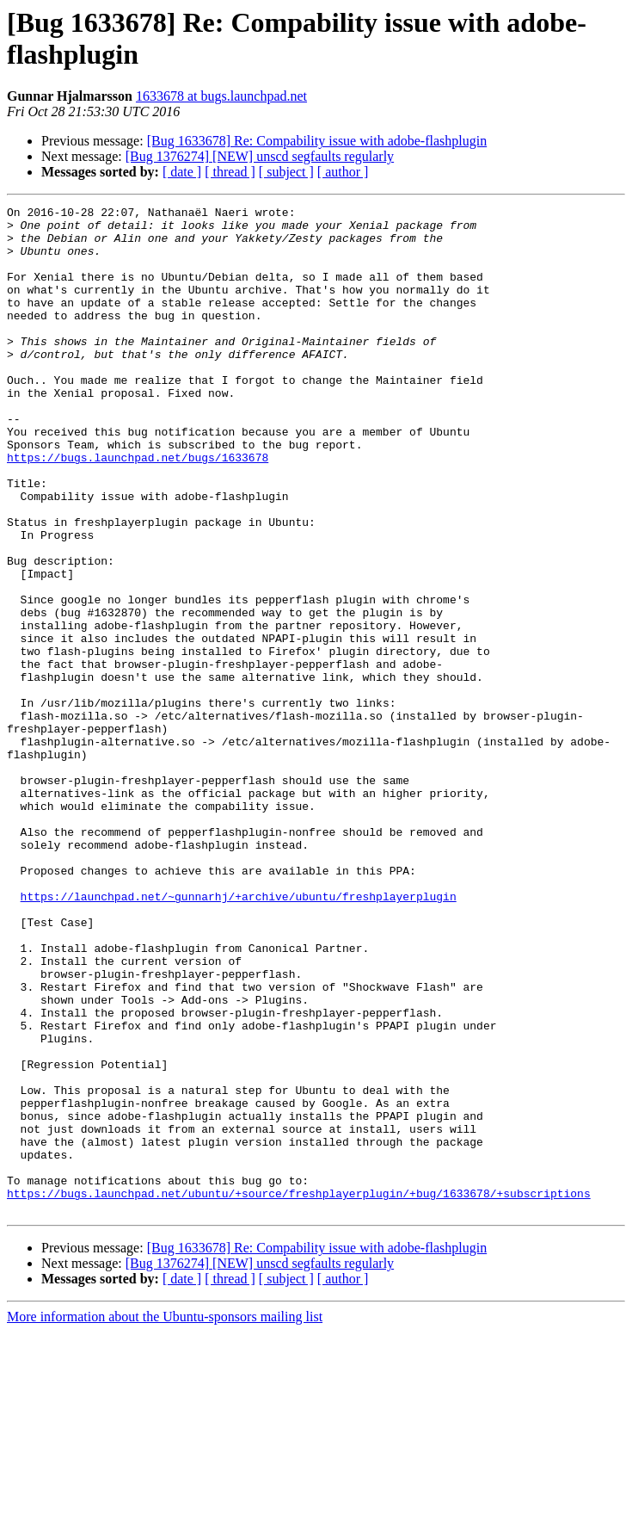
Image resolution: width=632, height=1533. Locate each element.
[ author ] (343, 171)
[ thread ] (230, 171)
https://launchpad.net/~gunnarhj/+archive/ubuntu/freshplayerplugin (239, 1035)
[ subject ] (286, 171)
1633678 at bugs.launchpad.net (221, 96)
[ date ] (182, 171)
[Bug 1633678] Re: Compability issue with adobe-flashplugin (317, 140)
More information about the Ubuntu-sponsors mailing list (164, 1518)
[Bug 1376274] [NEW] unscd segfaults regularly (260, 156)
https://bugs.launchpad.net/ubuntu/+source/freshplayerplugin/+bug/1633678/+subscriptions (299, 1392)
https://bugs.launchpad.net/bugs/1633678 (137, 508)
